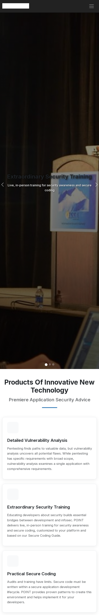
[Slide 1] (46, 364)
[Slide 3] (53, 364)
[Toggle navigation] (91, 6)
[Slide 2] (50, 364)
